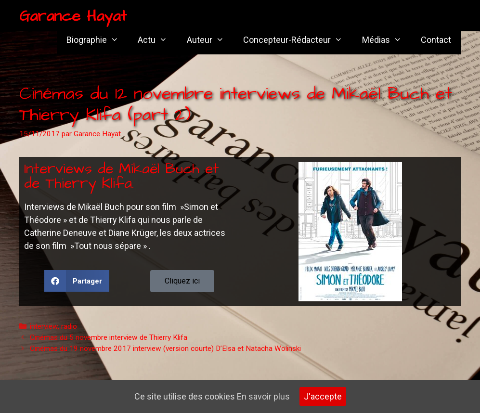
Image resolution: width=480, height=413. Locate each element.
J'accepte (323, 396)
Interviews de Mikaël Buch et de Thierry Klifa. (121, 176)
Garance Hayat (73, 16)
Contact (436, 40)
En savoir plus (263, 396)
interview (44, 326)
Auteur (210, 40)
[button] (76, 281)
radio (69, 326)
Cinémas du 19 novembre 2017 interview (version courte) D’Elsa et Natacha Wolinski (165, 348)
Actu (157, 40)
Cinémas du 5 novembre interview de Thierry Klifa (108, 337)
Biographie (97, 40)
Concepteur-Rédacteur (297, 40)
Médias (386, 40)
